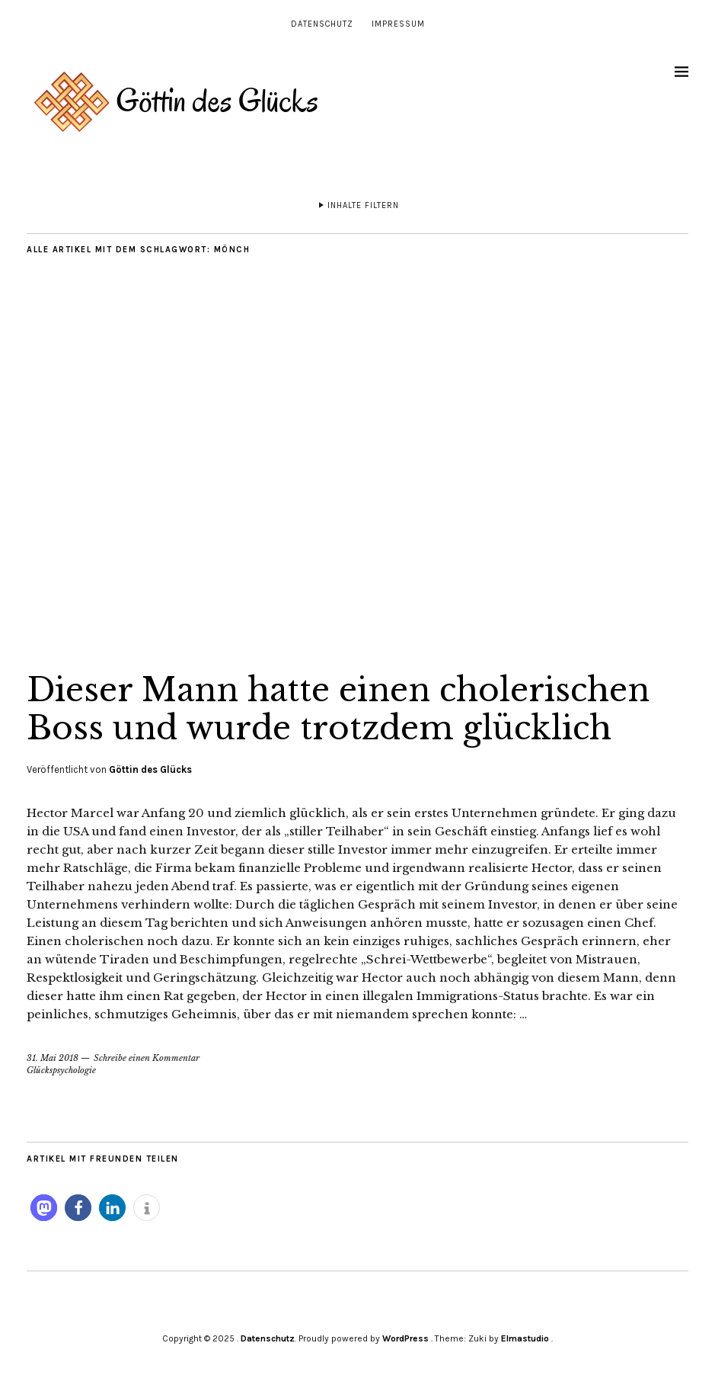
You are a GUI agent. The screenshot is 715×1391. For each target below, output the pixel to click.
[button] (43, 1207)
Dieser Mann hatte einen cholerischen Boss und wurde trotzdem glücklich (338, 709)
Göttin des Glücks (150, 769)
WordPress (405, 1338)
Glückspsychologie (61, 1070)
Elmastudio (525, 1338)
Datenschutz (322, 24)
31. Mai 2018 (52, 1058)
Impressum (398, 24)
